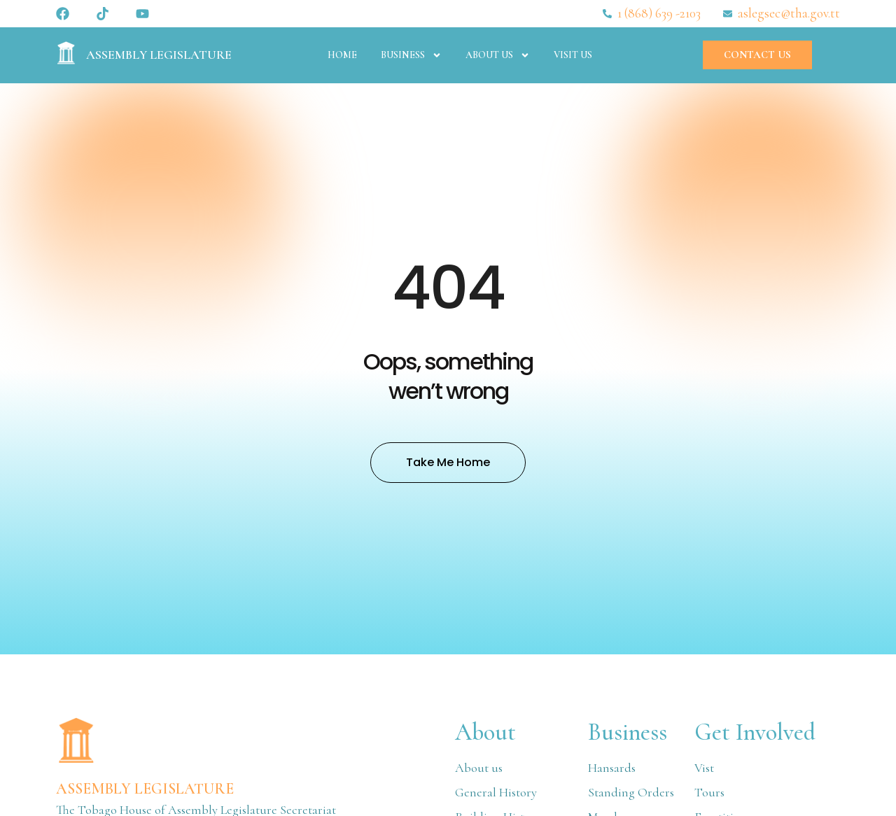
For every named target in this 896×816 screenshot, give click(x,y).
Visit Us (573, 55)
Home (342, 55)
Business (411, 55)
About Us (497, 55)
